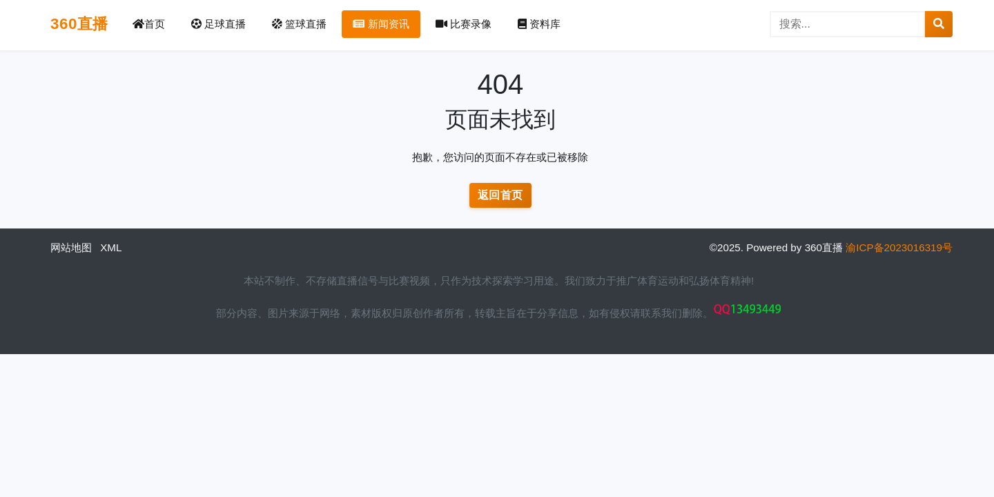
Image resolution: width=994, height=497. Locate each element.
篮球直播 (299, 24)
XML (110, 247)
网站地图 (71, 247)
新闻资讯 (381, 24)
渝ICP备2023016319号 (899, 247)
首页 (149, 24)
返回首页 (500, 195)
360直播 (79, 23)
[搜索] (848, 24)
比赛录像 (463, 24)
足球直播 (218, 24)
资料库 (539, 24)
